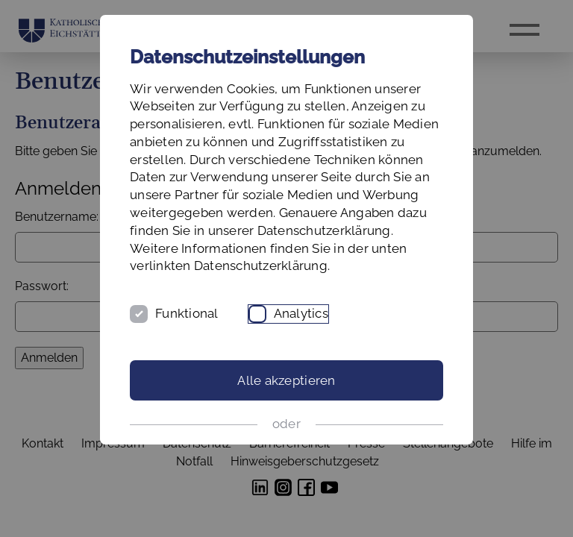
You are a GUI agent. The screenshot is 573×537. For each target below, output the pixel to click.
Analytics (301, 313)
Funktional (187, 313)
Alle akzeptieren (286, 380)
